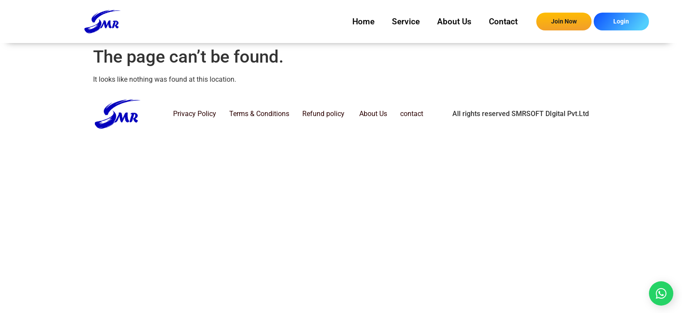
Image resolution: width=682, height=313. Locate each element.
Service (406, 22)
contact (411, 114)
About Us (454, 22)
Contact (503, 22)
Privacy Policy (194, 114)
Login (621, 21)
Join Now (564, 21)
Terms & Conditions (259, 114)
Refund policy (323, 114)
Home (363, 22)
